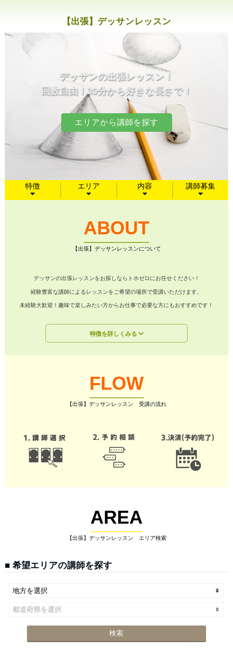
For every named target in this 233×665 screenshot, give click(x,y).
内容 (144, 186)
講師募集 (200, 186)
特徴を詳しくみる (113, 334)
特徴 (32, 186)
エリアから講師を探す (116, 122)
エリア (89, 186)
